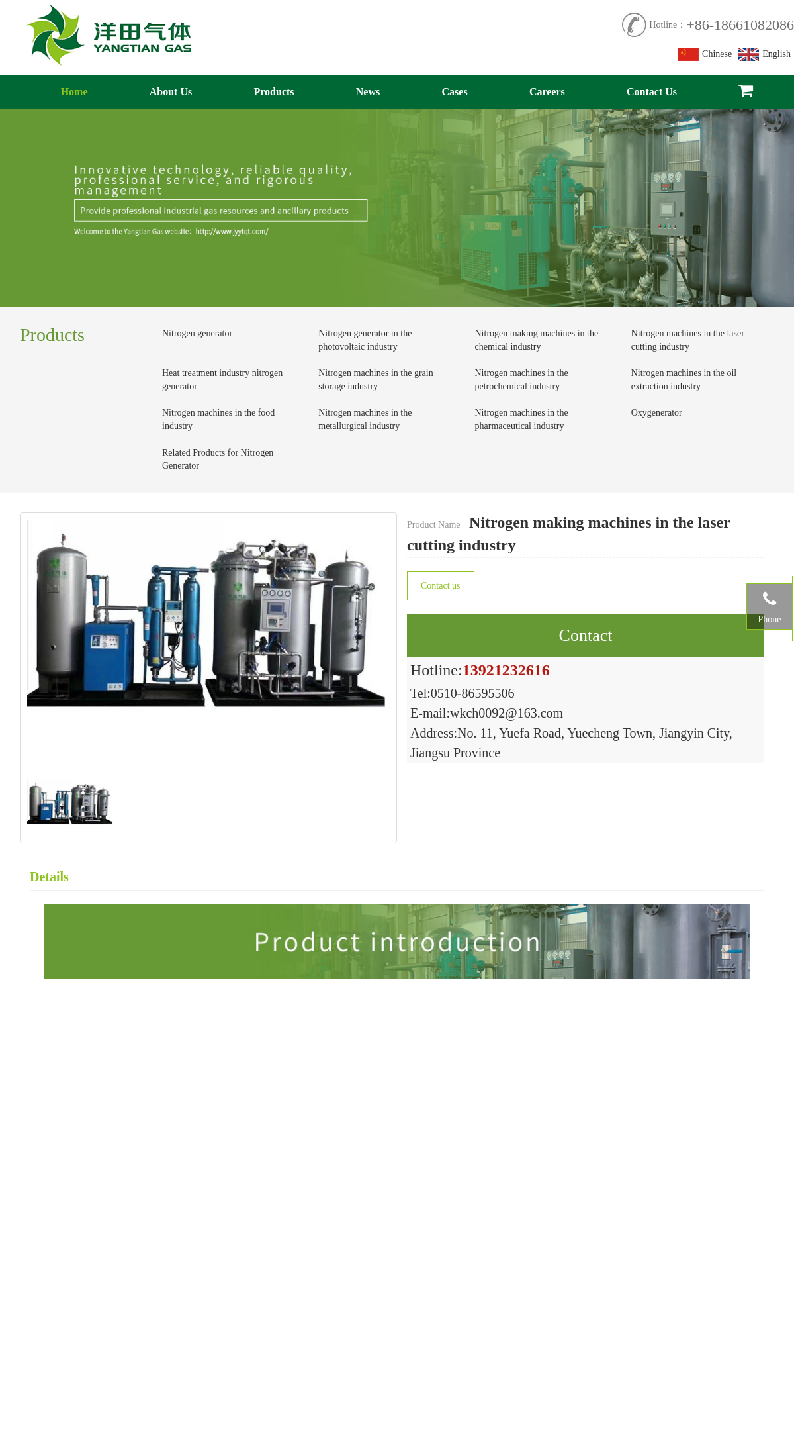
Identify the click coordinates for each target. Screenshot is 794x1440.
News (368, 91)
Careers (547, 91)
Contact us (441, 586)
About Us (171, 91)
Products (274, 91)
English (764, 54)
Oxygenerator (656, 413)
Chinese (705, 54)
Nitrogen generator (197, 333)
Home (74, 91)
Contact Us (652, 91)
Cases (455, 91)
